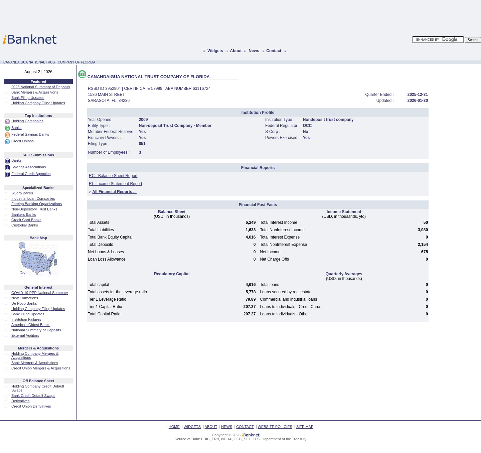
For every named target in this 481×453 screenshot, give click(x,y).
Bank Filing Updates (27, 98)
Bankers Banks (23, 214)
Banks (16, 128)
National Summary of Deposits (36, 330)
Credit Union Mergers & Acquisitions (40, 368)
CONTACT (245, 427)
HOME (174, 427)
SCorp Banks (22, 193)
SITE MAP (304, 427)
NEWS (226, 427)
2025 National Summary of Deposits (40, 87)
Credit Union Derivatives (31, 406)
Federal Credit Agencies (30, 174)
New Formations (24, 298)
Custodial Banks (24, 225)
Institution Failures (26, 319)
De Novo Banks (24, 303)
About (236, 50)
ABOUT (211, 427)
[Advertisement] (269, 15)
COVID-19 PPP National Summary (39, 293)
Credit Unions (22, 141)
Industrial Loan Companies (33, 198)
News (254, 50)
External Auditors (25, 335)
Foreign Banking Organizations (36, 204)
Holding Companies (27, 121)
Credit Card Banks (26, 220)
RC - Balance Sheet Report (113, 175)
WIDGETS (192, 427)
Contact (273, 50)
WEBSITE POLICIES (275, 427)
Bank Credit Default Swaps (33, 396)
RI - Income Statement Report (115, 183)
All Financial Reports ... (114, 191)
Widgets (215, 50)
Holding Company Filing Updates (38, 103)
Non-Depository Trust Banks (34, 209)
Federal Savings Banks (30, 134)
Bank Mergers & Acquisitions (34, 92)
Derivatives (20, 401)
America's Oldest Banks (30, 325)
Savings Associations (28, 167)
